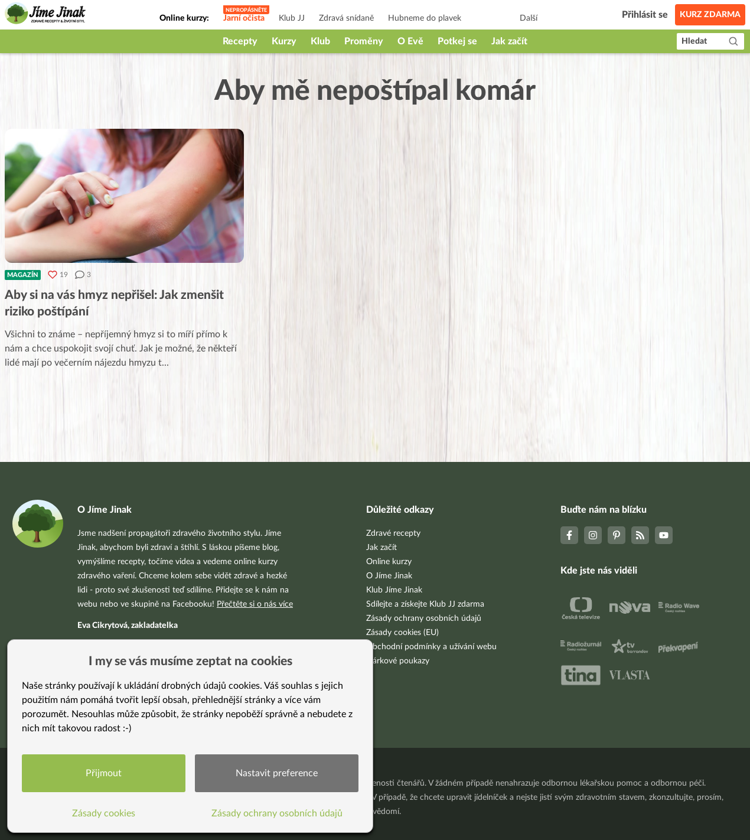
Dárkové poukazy (397, 661)
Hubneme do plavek (424, 18)
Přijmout (104, 773)
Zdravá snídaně (346, 18)
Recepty (240, 41)
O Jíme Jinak (389, 576)
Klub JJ (292, 18)
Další (528, 18)
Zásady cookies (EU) (402, 633)
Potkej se (457, 41)
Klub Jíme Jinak (394, 590)
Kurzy (284, 41)
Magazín (22, 275)
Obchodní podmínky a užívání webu (431, 647)
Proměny (363, 41)
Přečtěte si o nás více (255, 604)
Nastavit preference (277, 773)
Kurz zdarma (710, 15)
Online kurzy (389, 562)
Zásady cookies (103, 813)
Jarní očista (244, 18)
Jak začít (509, 41)
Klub (320, 41)
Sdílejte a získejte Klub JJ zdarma (425, 604)
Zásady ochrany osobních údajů (423, 618)
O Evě (410, 41)
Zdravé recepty (393, 533)
